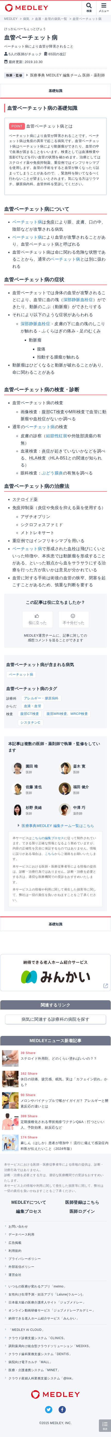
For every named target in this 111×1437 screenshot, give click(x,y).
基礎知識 (56, 91)
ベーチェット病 (27, 222)
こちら (49, 854)
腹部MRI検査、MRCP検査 (67, 714)
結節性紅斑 (56, 436)
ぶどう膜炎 (52, 473)
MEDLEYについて (28, 1202)
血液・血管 (32, 706)
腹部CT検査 (29, 714)
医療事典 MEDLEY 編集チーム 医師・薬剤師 (67, 75)
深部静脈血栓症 (78, 300)
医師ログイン (82, 1211)
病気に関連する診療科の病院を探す (56, 1019)
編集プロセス (28, 1211)
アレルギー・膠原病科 (41, 698)
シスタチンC (30, 722)
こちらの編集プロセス (48, 838)
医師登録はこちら (82, 1202)
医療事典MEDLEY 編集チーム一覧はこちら (55, 826)
